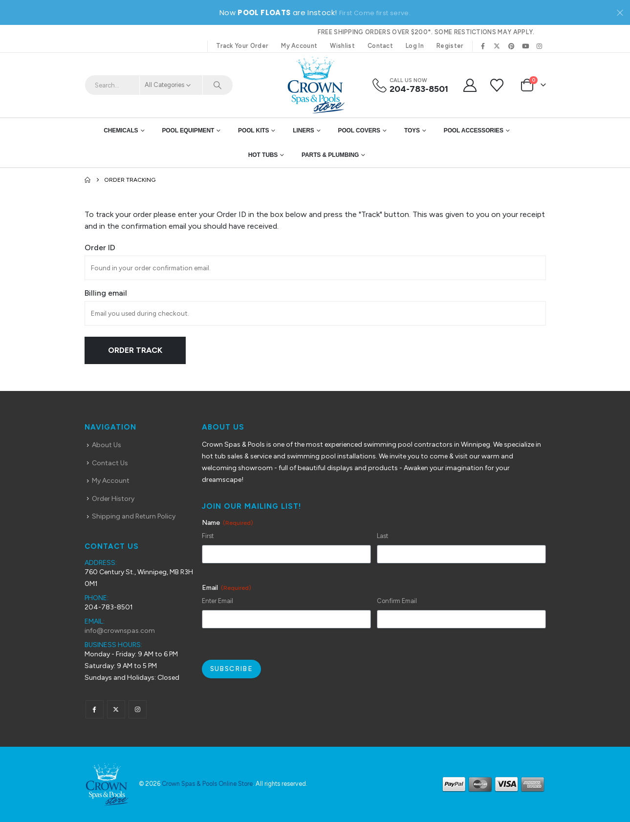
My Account (299, 45)
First (208, 536)
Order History (113, 499)
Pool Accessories (473, 130)
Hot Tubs (263, 154)
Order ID (100, 247)
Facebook (95, 709)
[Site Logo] (315, 85)
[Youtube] (525, 46)
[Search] (218, 85)
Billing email (106, 293)
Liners (303, 130)
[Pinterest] (511, 46)
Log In (415, 45)
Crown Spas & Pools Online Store (207, 783)
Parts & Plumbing (330, 154)
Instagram (138, 709)
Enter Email (217, 601)
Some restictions (465, 32)
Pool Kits (253, 130)
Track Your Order (242, 45)
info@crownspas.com (120, 631)
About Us (106, 445)
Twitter (116, 709)
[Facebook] (483, 46)
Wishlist (342, 45)
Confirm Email (397, 601)
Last (382, 536)
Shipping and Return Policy (133, 516)
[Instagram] (539, 46)
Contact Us (110, 463)
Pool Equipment (188, 130)
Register (450, 45)
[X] (497, 46)
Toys (412, 130)
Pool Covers (359, 130)
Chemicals (121, 130)
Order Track (135, 350)
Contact (380, 45)
